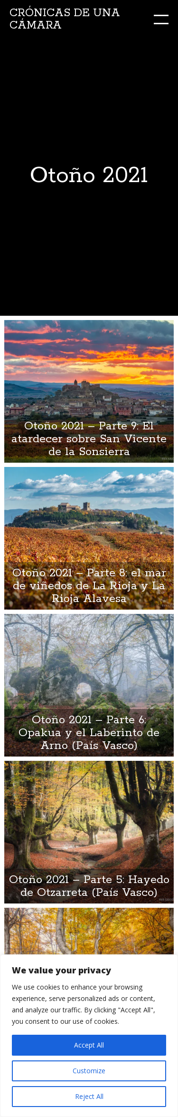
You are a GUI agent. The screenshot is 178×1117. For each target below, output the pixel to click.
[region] (89, 1035)
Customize (89, 1070)
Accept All (89, 1044)
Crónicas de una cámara (64, 19)
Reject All (89, 1096)
